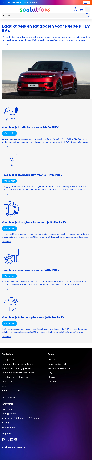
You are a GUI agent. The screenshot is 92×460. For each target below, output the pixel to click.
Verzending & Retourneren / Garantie (21, 418)
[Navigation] (87, 9)
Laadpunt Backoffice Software (17, 364)
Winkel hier (9, 133)
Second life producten (13, 390)
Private (6, 2)
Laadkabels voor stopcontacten (18, 373)
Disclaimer (7, 409)
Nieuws (51, 377)
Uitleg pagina (9, 413)
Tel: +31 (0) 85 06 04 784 (59, 368)
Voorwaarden (9, 427)
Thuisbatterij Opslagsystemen (17, 368)
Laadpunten (8, 359)
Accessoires (8, 381)
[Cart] (81, 9)
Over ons (52, 381)
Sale (4, 386)
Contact (52, 359)
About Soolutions (28, 2)
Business (15, 2)
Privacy (5, 422)
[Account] (75, 9)
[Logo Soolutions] (35, 9)
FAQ (50, 373)
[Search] (87, 15)
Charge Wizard (9, 397)
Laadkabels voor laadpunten (16, 377)
